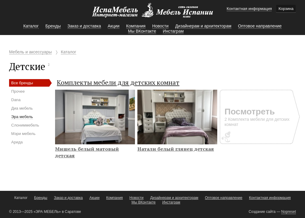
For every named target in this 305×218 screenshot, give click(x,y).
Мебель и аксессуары (30, 52)
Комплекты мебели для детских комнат (118, 82)
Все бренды (22, 83)
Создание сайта (262, 212)
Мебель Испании (152, 13)
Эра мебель (22, 116)
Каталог (68, 52)
